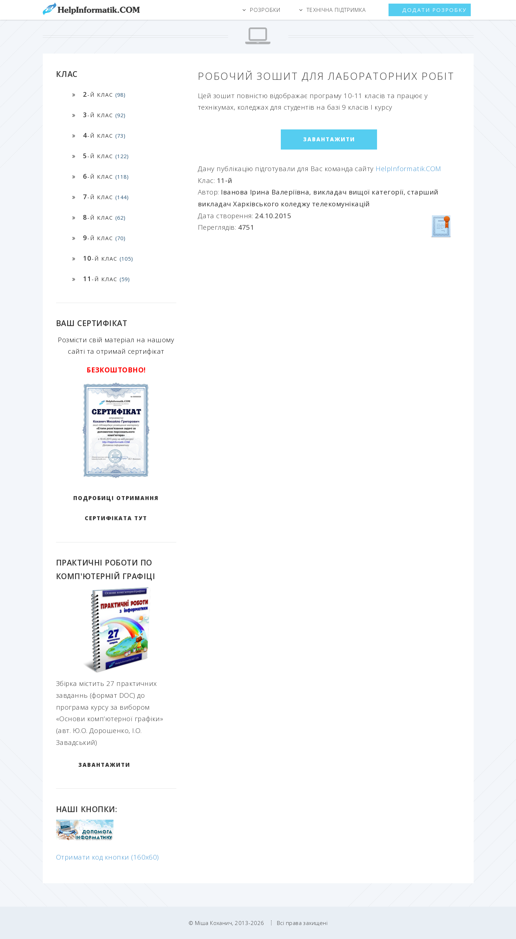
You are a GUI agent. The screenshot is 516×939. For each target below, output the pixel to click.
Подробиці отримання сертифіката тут (116, 508)
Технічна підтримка (336, 9)
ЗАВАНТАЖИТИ (104, 764)
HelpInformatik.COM (408, 168)
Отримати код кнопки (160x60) (107, 856)
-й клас (104, 94)
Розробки (265, 9)
